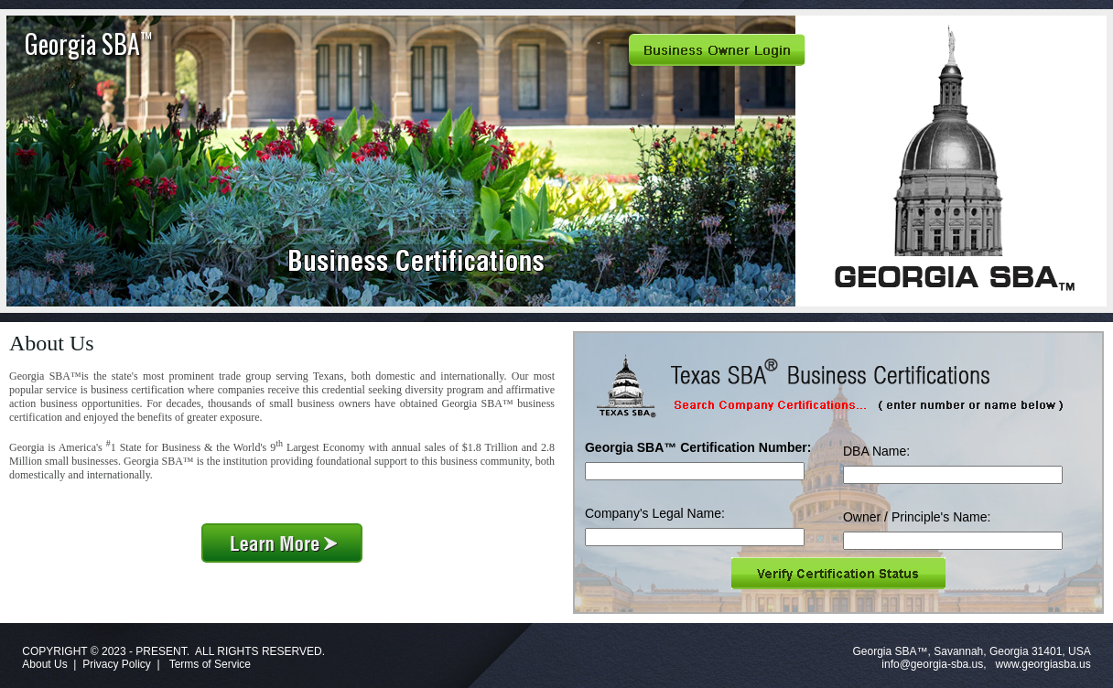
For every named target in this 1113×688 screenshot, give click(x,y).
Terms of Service (210, 664)
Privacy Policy (116, 664)
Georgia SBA (88, 43)
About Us (44, 664)
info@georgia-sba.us (932, 664)
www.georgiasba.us (1043, 664)
